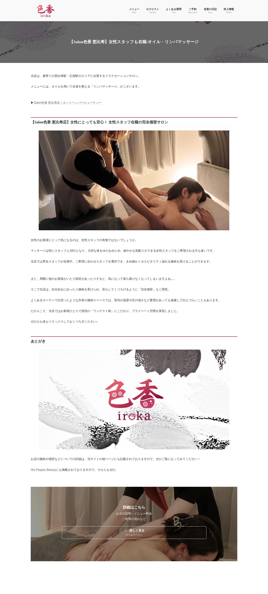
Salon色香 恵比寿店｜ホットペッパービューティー (68, 102)
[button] (134, 532)
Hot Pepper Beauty (43, 469)
